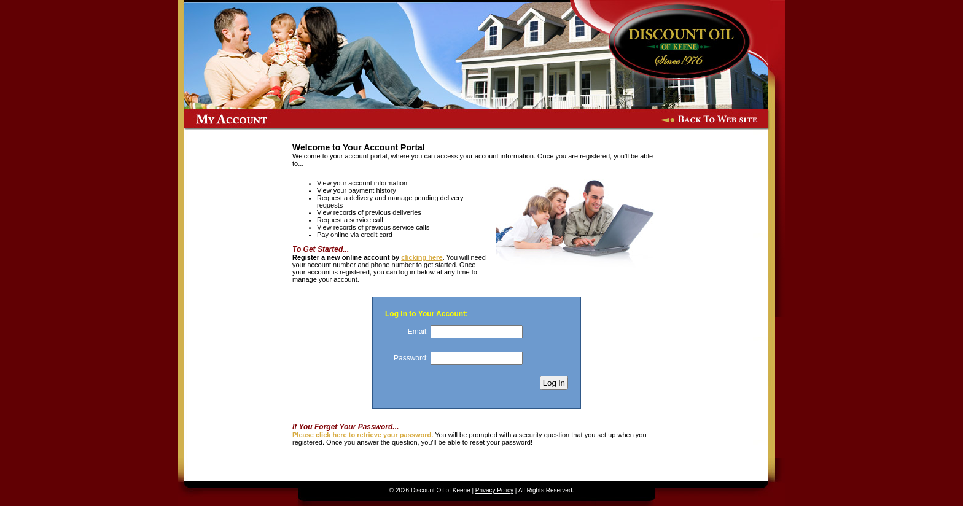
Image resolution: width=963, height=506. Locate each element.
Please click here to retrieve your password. (362, 434)
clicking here (421, 257)
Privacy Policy (494, 490)
